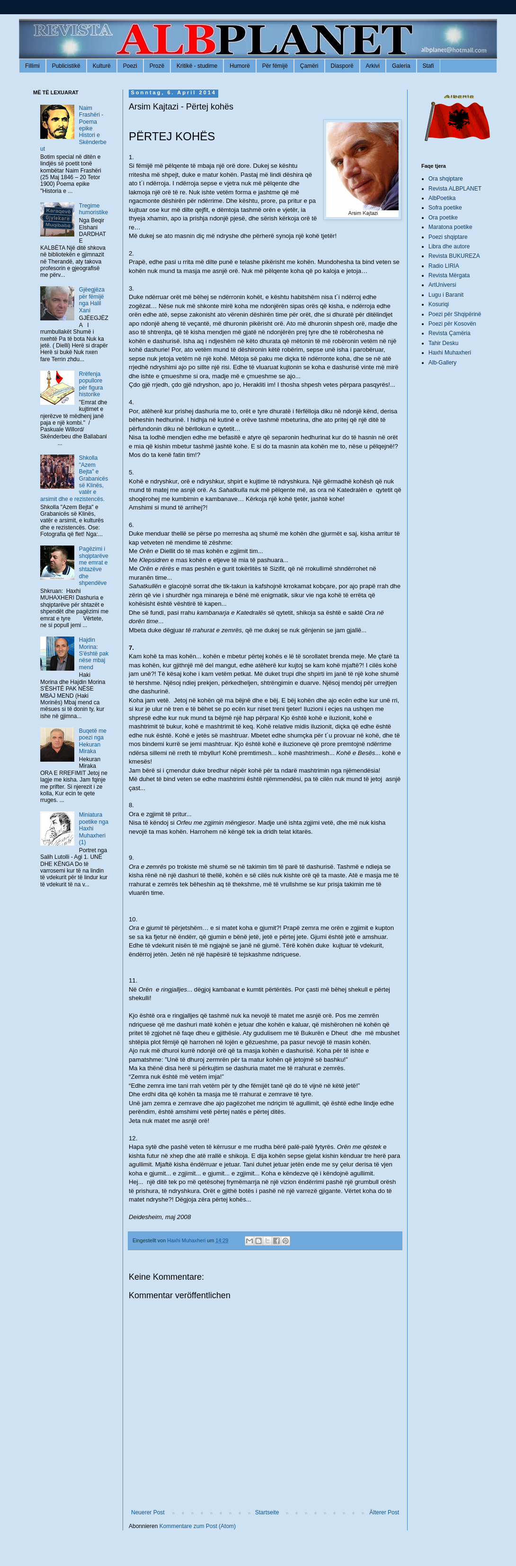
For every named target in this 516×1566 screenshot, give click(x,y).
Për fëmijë (275, 66)
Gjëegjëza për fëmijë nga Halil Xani (92, 299)
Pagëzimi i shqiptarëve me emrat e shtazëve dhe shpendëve (93, 566)
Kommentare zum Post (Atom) (198, 1526)
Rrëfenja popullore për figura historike (91, 384)
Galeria (401, 66)
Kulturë (102, 66)
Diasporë (342, 66)
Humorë (240, 66)
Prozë (157, 66)
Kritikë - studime (197, 66)
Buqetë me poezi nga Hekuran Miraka (93, 741)
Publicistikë (66, 66)
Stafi (428, 66)
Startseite (267, 1512)
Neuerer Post (148, 1512)
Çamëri (309, 66)
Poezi (130, 66)
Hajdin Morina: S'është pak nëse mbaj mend (93, 654)
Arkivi (373, 66)
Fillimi (32, 66)
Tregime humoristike (93, 209)
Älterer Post (384, 1512)
